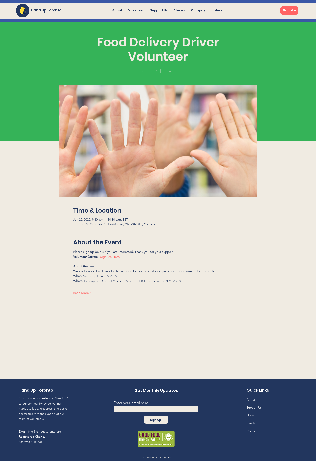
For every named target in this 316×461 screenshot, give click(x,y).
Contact (252, 431)
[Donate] (289, 10)
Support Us (254, 407)
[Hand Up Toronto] (48, 10)
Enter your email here (131, 403)
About (251, 400)
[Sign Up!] (156, 420)
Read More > (82, 293)
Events (251, 423)
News (250, 415)
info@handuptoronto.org (44, 431)
